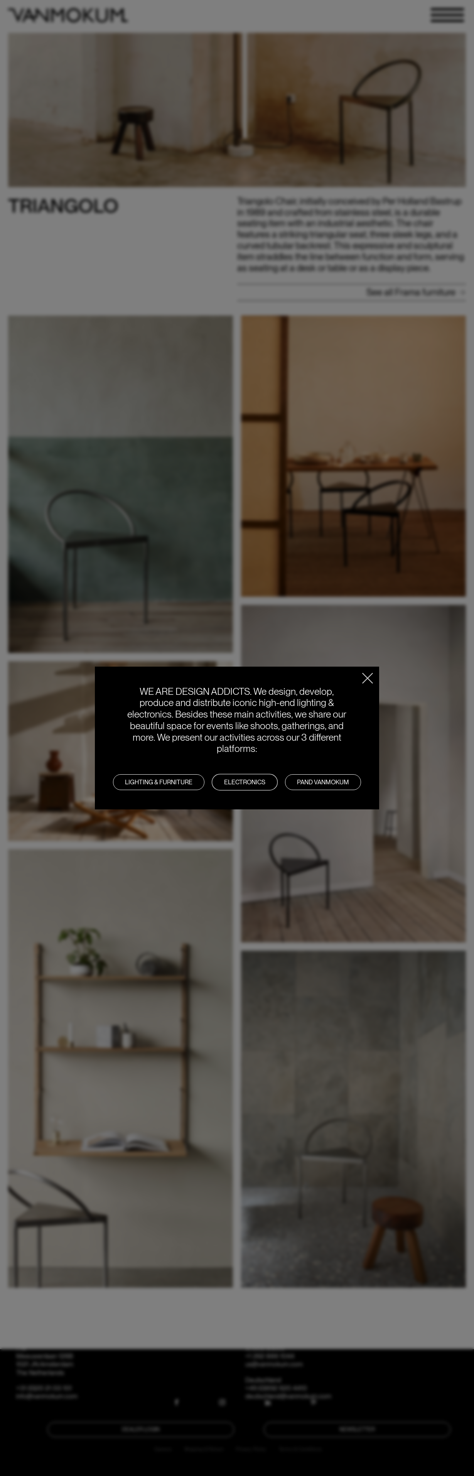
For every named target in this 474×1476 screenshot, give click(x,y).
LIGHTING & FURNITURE (158, 782)
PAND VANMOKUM (323, 782)
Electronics (244, 782)
